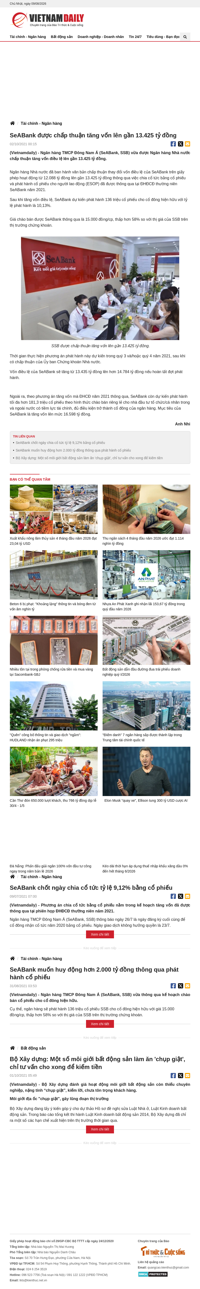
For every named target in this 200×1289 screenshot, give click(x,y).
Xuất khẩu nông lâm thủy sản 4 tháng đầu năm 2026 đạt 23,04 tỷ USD (53, 540)
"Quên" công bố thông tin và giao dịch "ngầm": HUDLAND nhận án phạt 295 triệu (45, 737)
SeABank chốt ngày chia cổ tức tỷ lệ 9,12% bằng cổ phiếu (60, 443)
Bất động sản (62, 37)
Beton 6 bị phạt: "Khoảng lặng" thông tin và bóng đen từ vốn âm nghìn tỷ (53, 606)
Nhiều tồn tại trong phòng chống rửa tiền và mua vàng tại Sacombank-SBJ (51, 671)
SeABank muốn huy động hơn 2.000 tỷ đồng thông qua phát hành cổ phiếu (73, 450)
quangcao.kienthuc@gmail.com (168, 1267)
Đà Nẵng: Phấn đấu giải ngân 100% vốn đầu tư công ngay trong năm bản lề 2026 (50, 868)
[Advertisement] (100, 78)
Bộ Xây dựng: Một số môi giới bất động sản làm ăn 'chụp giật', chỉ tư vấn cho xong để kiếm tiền (89, 458)
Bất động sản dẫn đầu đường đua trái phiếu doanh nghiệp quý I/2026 (141, 671)
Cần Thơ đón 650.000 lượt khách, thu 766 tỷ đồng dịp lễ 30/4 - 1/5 (53, 803)
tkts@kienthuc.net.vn (33, 1280)
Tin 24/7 (135, 37)
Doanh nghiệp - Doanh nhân (101, 37)
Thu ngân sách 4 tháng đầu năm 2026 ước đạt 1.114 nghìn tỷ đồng (143, 540)
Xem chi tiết (100, 934)
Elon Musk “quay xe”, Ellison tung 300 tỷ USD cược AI (146, 800)
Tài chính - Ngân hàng (28, 37)
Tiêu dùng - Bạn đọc (163, 37)
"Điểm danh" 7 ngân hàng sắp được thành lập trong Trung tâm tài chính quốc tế (142, 737)
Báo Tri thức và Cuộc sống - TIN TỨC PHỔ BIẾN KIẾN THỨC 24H (47, 20)
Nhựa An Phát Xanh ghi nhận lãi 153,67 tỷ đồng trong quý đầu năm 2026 (144, 606)
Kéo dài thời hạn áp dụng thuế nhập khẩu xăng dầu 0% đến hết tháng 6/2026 (145, 868)
